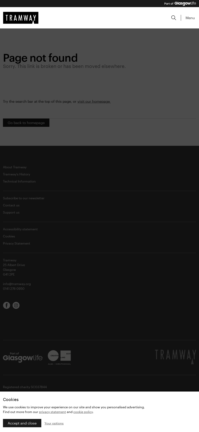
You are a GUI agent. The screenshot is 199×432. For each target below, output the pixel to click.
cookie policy (83, 412)
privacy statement (52, 412)
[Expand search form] (173, 17)
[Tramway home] (21, 18)
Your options (54, 423)
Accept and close (22, 423)
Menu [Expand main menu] (190, 18)
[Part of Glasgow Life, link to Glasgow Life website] (180, 4)
